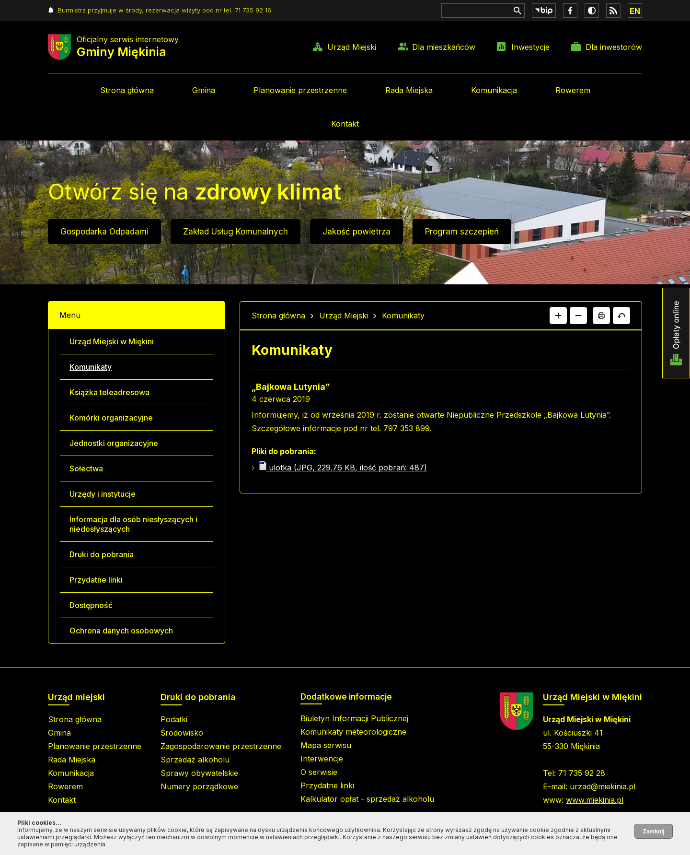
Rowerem (572, 90)
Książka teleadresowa (109, 392)
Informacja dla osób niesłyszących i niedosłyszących (133, 524)
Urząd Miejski (351, 47)
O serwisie (318, 772)
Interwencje (321, 758)
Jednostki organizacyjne (113, 443)
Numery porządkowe (199, 786)
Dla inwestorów (614, 47)
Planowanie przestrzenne (300, 90)
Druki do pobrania (101, 554)
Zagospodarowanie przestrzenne (221, 746)
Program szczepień (462, 231)
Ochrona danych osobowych (121, 630)
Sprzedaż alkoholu (195, 759)
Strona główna (127, 90)
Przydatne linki (96, 580)
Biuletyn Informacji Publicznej (354, 718)
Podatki (174, 719)
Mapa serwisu (325, 745)
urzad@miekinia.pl (602, 786)
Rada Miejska (409, 90)
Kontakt (345, 124)
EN (635, 11)
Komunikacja (494, 90)
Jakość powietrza (356, 231)
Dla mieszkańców (443, 47)
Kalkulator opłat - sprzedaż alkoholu (367, 799)
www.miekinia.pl (594, 800)
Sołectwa (86, 468)
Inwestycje (530, 47)
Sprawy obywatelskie (199, 773)
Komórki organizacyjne (111, 417)
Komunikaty (90, 367)
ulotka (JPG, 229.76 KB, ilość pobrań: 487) (342, 467)
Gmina (203, 90)
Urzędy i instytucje (102, 494)
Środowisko (182, 733)
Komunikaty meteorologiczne (353, 732)
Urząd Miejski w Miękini (111, 341)
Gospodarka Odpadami (104, 231)
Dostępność (91, 605)
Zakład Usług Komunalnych (235, 231)
